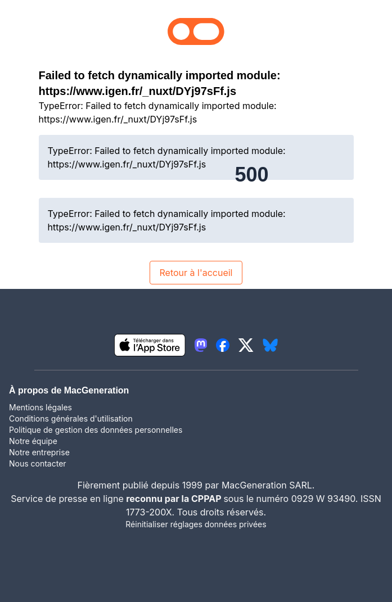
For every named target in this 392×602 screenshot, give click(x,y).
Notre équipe (33, 441)
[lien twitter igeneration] (246, 345)
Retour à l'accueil (195, 272)
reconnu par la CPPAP (174, 498)
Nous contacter (37, 463)
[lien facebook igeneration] (222, 345)
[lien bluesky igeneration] (270, 345)
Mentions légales (40, 407)
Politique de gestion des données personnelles (95, 429)
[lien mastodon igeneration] (201, 345)
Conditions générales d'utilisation (71, 418)
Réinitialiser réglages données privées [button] (195, 524)
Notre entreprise (39, 452)
